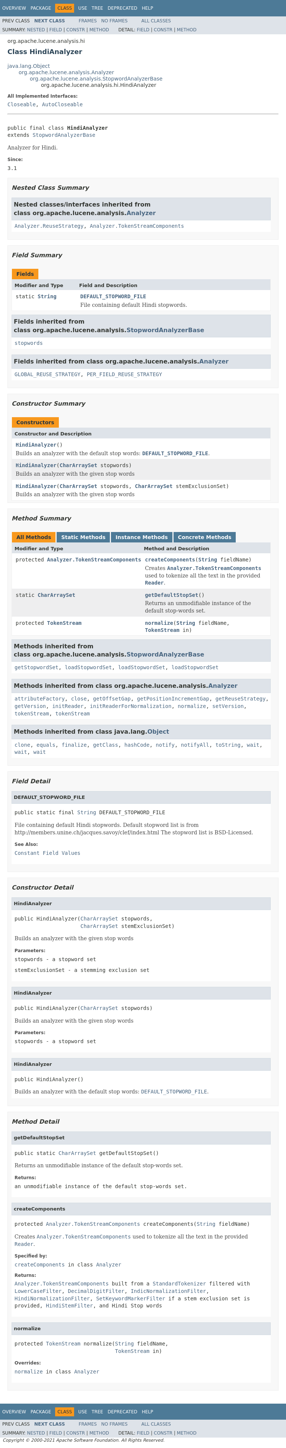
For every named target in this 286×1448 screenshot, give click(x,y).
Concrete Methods (205, 537)
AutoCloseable (62, 104)
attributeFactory (40, 699)
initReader (67, 706)
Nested (36, 29)
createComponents (170, 560)
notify (165, 745)
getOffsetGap (112, 699)
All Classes (156, 20)
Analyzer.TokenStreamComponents (137, 226)
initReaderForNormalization (130, 706)
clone (22, 745)
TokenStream (64, 623)
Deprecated (122, 8)
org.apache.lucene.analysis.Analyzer (66, 72)
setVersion (228, 706)
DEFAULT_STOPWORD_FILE (113, 296)
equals (45, 745)
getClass (105, 745)
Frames (88, 20)
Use (82, 8)
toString (228, 745)
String (47, 296)
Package (41, 8)
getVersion (30, 706)
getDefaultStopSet (171, 595)
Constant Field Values (47, 853)
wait (253, 745)
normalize (159, 623)
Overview (14, 8)
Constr (75, 29)
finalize (73, 745)
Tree (97, 8)
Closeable (21, 104)
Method (99, 29)
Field (55, 29)
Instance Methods (141, 537)
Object (158, 731)
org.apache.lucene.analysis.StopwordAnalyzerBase (96, 79)
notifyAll (195, 745)
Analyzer (141, 213)
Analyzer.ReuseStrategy (49, 226)
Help (147, 8)
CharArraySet (78, 465)
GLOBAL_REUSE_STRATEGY (47, 374)
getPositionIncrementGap (173, 699)
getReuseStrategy (240, 699)
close (79, 699)
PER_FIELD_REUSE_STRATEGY (124, 374)
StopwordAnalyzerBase (63, 135)
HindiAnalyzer (36, 445)
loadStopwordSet (88, 667)
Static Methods (83, 537)
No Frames (114, 20)
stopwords (29, 343)
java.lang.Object (28, 66)
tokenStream (32, 714)
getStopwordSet (36, 667)
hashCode (136, 745)
